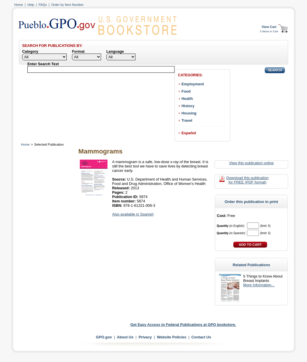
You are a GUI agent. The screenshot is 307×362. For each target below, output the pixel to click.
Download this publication (247, 180)
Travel (186, 120)
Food (185, 91)
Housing (188, 113)
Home (18, 4)
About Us (125, 337)
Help (30, 4)
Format (78, 51)
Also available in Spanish (133, 214)
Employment (192, 84)
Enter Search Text (43, 64)
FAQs (43, 4)
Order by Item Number (67, 4)
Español (188, 133)
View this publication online (251, 163)
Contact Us (201, 337)
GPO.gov (104, 337)
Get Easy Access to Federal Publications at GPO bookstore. (183, 324)
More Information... (258, 285)
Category (30, 51)
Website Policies (171, 337)
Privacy (145, 337)
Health (187, 98)
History (187, 106)
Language (115, 51)
